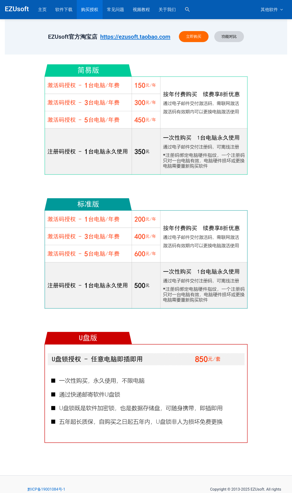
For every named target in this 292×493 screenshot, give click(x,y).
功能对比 (229, 36)
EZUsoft (17, 9)
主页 (42, 9)
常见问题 (115, 9)
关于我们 (167, 9)
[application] (280, 9)
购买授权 (89, 9)
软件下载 (63, 9)
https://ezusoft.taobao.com (135, 36)
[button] (187, 9)
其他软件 (272, 9)
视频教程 (141, 9)
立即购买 (193, 36)
